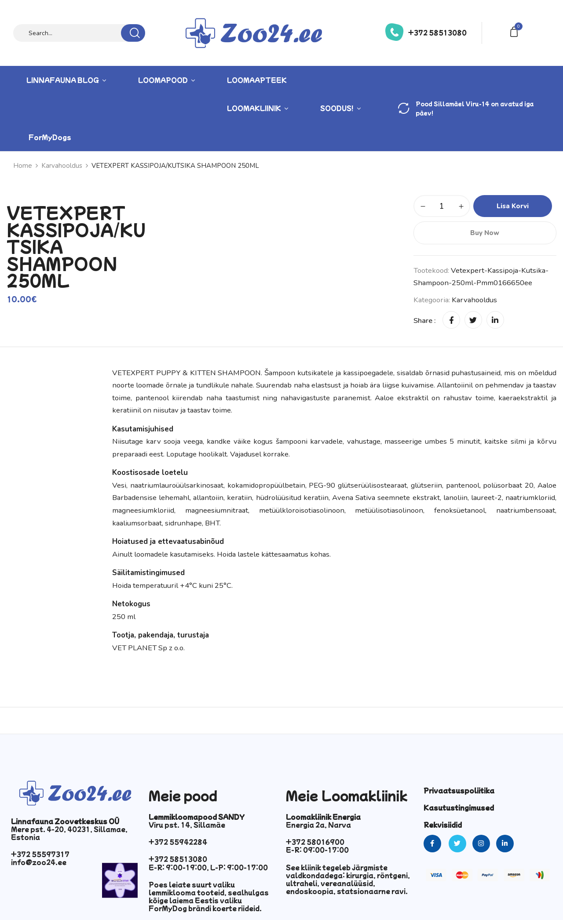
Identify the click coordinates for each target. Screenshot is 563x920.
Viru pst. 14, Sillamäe (187, 824)
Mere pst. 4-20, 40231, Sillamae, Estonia (69, 833)
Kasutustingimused (459, 807)
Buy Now (484, 232)
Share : (424, 320)
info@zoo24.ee (38, 862)
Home (22, 165)
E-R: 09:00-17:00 (317, 849)
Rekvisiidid (443, 824)
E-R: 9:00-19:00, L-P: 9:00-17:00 (208, 867)
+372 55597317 (40, 854)
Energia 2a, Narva (318, 824)
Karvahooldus (61, 165)
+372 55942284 (178, 841)
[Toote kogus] (441, 206)
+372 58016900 (315, 841)
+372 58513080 (437, 32)
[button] (515, 30)
